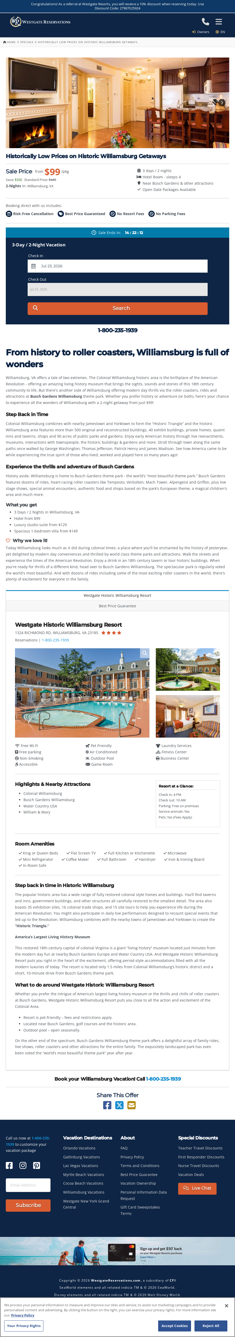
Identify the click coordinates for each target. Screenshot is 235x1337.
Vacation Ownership (138, 1183)
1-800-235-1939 (55, 640)
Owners (202, 31)
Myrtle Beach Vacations (83, 1174)
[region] (117, 1317)
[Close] (226, 1306)
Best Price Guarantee (117, 605)
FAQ (124, 1148)
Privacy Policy (132, 1156)
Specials (26, 42)
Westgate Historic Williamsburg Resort (117, 595)
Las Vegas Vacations (80, 1165)
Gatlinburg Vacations (81, 1156)
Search (81, 308)
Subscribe (28, 1205)
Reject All (211, 1325)
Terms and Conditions (140, 1165)
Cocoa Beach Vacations (83, 1183)
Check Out (37, 279)
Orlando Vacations (79, 1148)
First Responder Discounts (201, 1156)
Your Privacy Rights (24, 1325)
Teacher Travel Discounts (200, 1148)
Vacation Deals (191, 1174)
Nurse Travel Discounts (198, 1165)
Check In (35, 255)
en (220, 31)
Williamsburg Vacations (83, 1192)
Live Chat (197, 1188)
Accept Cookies (175, 1325)
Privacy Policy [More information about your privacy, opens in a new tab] (22, 1315)
